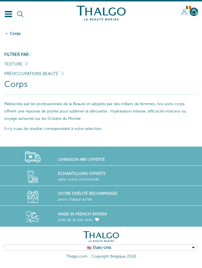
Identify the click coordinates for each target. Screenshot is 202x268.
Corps (15, 33)
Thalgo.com (76, 256)
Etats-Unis (102, 247)
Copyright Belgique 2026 (113, 256)
